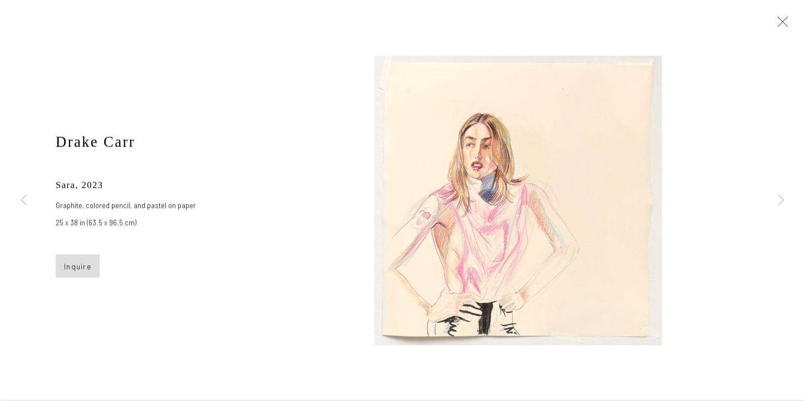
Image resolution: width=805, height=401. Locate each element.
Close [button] (780, 25)
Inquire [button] (77, 267)
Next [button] (781, 200)
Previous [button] (24, 200)
